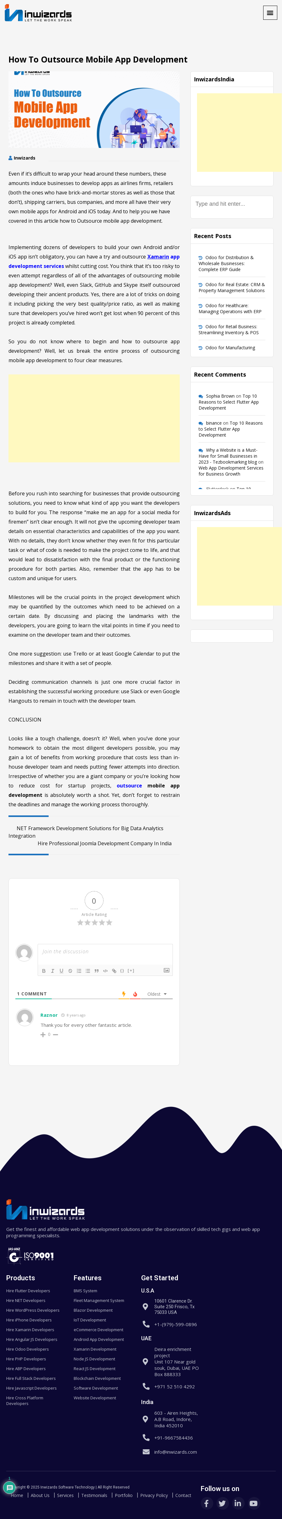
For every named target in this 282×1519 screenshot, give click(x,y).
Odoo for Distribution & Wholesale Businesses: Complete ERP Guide (226, 263)
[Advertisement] (94, 418)
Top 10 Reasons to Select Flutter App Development (229, 402)
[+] (131, 970)
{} (122, 970)
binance (214, 423)
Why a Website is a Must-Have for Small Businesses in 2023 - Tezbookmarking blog (228, 456)
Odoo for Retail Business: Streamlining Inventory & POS (229, 329)
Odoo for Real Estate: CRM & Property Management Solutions (232, 287)
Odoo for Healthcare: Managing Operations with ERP (230, 308)
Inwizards (24, 158)
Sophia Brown (220, 396)
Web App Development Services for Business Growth (231, 471)
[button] (270, 13)
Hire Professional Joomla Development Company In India (109, 843)
